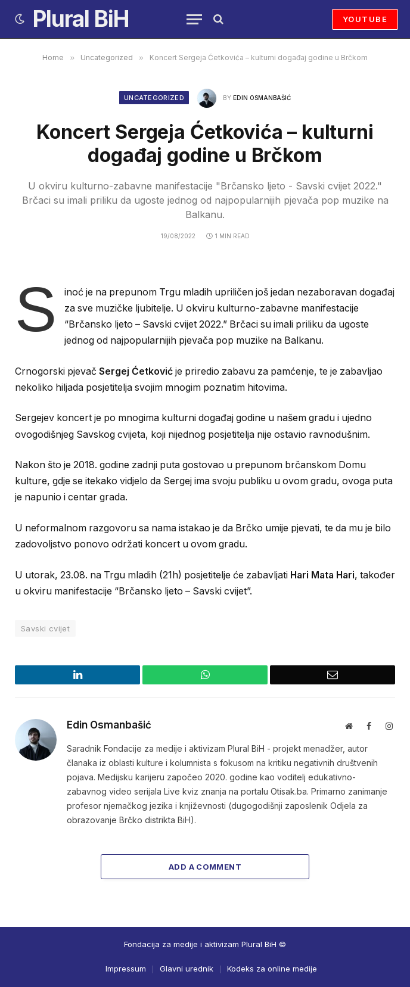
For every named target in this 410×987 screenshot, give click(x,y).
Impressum (125, 968)
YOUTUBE (365, 19)
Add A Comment (205, 866)
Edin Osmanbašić (262, 97)
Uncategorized (154, 98)
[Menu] (194, 19)
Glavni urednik (186, 968)
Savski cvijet (45, 628)
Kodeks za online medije (272, 968)
